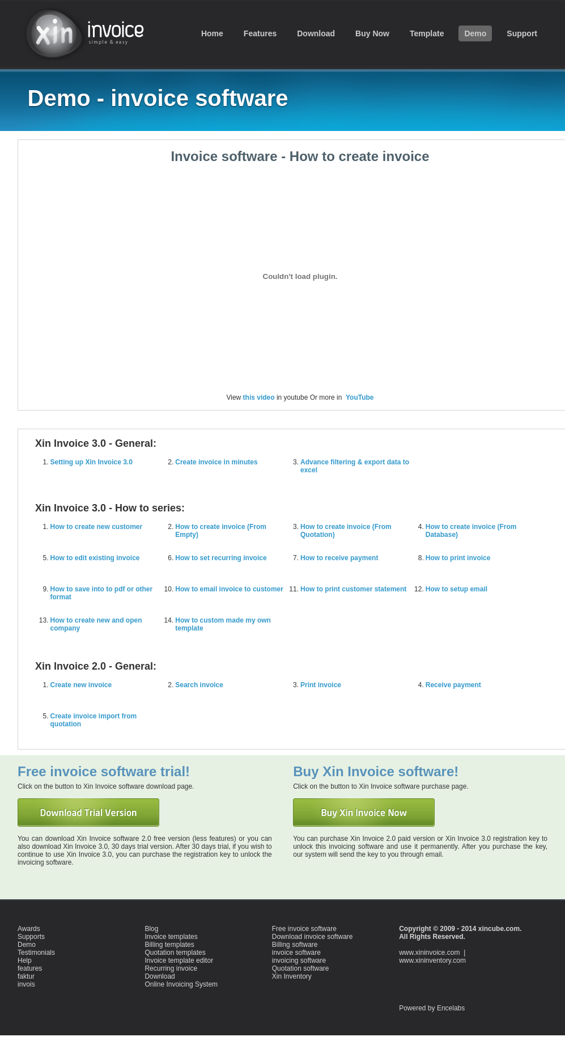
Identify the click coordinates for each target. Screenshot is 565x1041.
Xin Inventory (292, 976)
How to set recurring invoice (220, 558)
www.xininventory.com (432, 960)
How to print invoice (458, 558)
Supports (31, 937)
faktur (26, 976)
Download (160, 976)
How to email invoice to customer (229, 589)
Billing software (295, 945)
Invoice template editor (179, 960)
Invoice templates (171, 937)
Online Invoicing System (181, 984)
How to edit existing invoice (95, 558)
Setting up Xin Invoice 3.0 (91, 462)
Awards (29, 929)
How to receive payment (339, 558)
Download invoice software (312, 937)
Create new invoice (81, 685)
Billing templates (169, 945)
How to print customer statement (353, 589)
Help (25, 960)
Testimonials (36, 953)
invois (26, 984)
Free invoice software (304, 929)
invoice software (88, 33)
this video (259, 397)
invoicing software (299, 960)
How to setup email (456, 589)
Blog (151, 929)
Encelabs (451, 1008)
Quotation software (300, 968)
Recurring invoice (171, 968)
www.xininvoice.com (429, 953)
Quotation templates (175, 953)
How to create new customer (96, 527)
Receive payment (453, 685)
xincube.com (499, 929)
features (30, 968)
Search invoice (199, 685)
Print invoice (320, 685)
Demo (27, 945)
